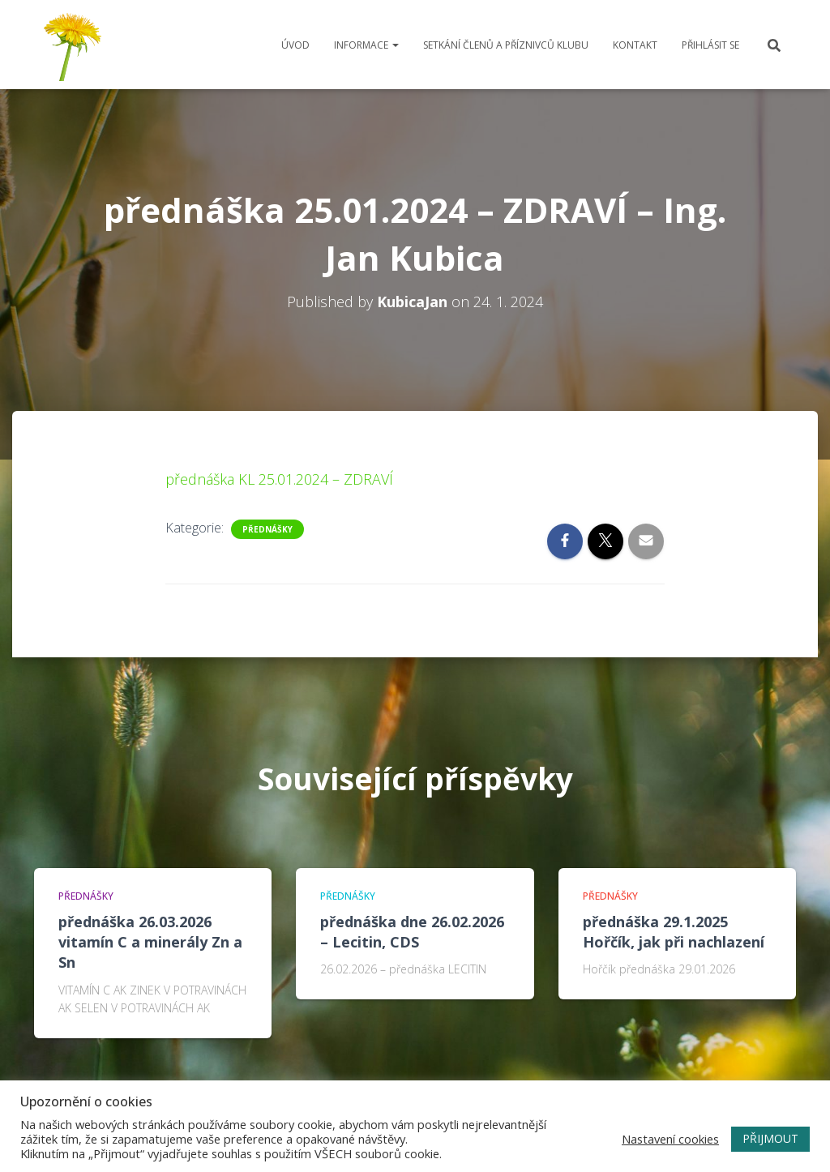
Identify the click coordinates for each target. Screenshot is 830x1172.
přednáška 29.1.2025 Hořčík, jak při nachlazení (673, 932)
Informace (366, 45)
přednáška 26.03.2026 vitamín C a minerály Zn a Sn (150, 942)
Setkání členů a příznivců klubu (505, 45)
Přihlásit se (710, 45)
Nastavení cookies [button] (670, 1138)
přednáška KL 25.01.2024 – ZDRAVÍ (279, 479)
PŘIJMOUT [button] (770, 1138)
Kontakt (635, 45)
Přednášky (267, 529)
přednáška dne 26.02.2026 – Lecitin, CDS (412, 932)
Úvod (295, 45)
